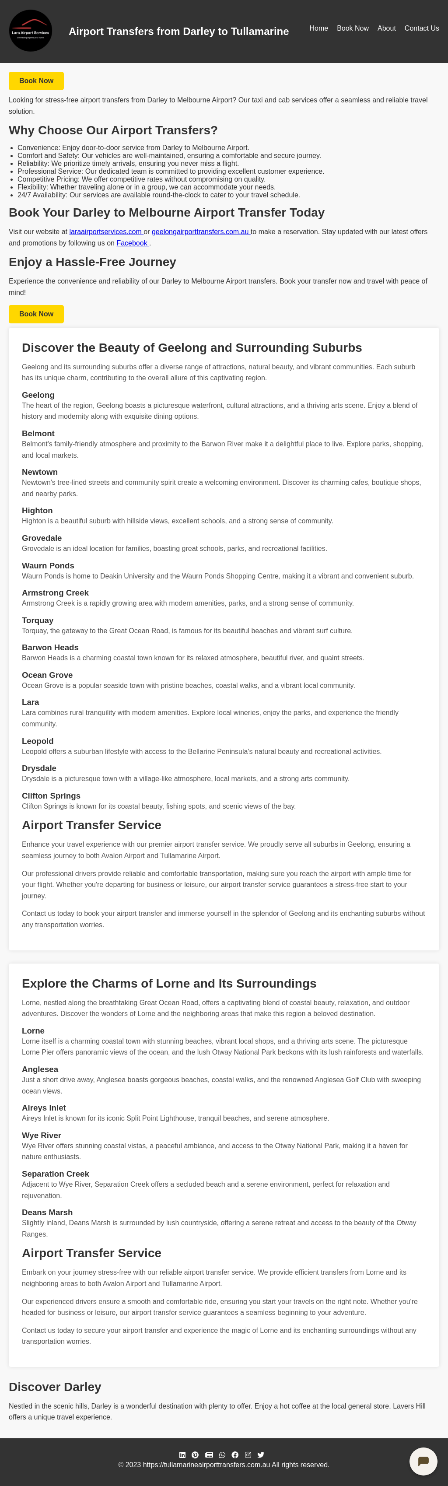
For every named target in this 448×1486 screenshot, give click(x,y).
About (387, 28)
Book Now (353, 28)
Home (318, 28)
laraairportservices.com (106, 231)
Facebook (132, 243)
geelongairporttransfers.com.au (201, 231)
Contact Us (422, 28)
